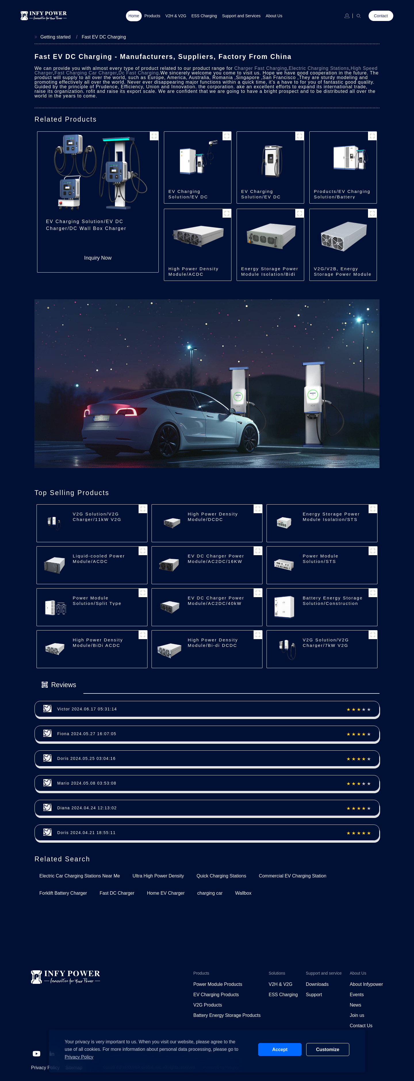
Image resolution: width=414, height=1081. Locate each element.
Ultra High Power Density (158, 875)
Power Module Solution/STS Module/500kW (321, 561)
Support (314, 994)
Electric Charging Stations (319, 68)
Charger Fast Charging (260, 68)
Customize (327, 1049)
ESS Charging (204, 16)
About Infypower (366, 984)
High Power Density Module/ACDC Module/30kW (193, 274)
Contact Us (361, 1025)
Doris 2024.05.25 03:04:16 (86, 758)
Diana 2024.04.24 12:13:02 (87, 808)
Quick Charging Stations (221, 875)
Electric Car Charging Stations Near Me (79, 875)
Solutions (277, 973)
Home (134, 16)
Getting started (55, 36)
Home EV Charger (166, 893)
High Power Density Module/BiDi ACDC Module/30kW (98, 645)
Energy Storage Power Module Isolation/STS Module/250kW (331, 519)
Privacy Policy (45, 1067)
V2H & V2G (175, 16)
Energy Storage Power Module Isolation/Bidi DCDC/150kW (269, 274)
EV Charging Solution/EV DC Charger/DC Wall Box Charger (86, 225)
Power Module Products (217, 984)
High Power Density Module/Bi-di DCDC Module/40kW (213, 645)
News (355, 1005)
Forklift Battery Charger (63, 893)
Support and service (324, 973)
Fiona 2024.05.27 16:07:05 (86, 734)
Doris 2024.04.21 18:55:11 (86, 833)
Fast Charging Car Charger (85, 72)
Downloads (317, 984)
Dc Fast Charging (138, 72)
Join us (357, 1015)
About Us (274, 16)
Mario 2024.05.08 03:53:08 (86, 783)
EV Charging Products (216, 994)
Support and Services (241, 16)
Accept (280, 1049)
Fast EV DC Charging (104, 36)
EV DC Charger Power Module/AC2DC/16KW (216, 558)
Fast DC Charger (116, 893)
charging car (210, 893)
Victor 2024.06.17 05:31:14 (87, 709)
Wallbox (243, 893)
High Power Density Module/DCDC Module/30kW (213, 519)
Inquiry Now (98, 258)
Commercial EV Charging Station (292, 875)
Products (152, 16)
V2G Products (207, 1005)
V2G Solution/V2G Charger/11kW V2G (97, 516)
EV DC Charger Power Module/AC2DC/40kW (216, 600)
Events (357, 994)
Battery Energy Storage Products (227, 1015)
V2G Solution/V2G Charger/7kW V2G (326, 642)
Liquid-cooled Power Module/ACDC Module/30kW (99, 561)
